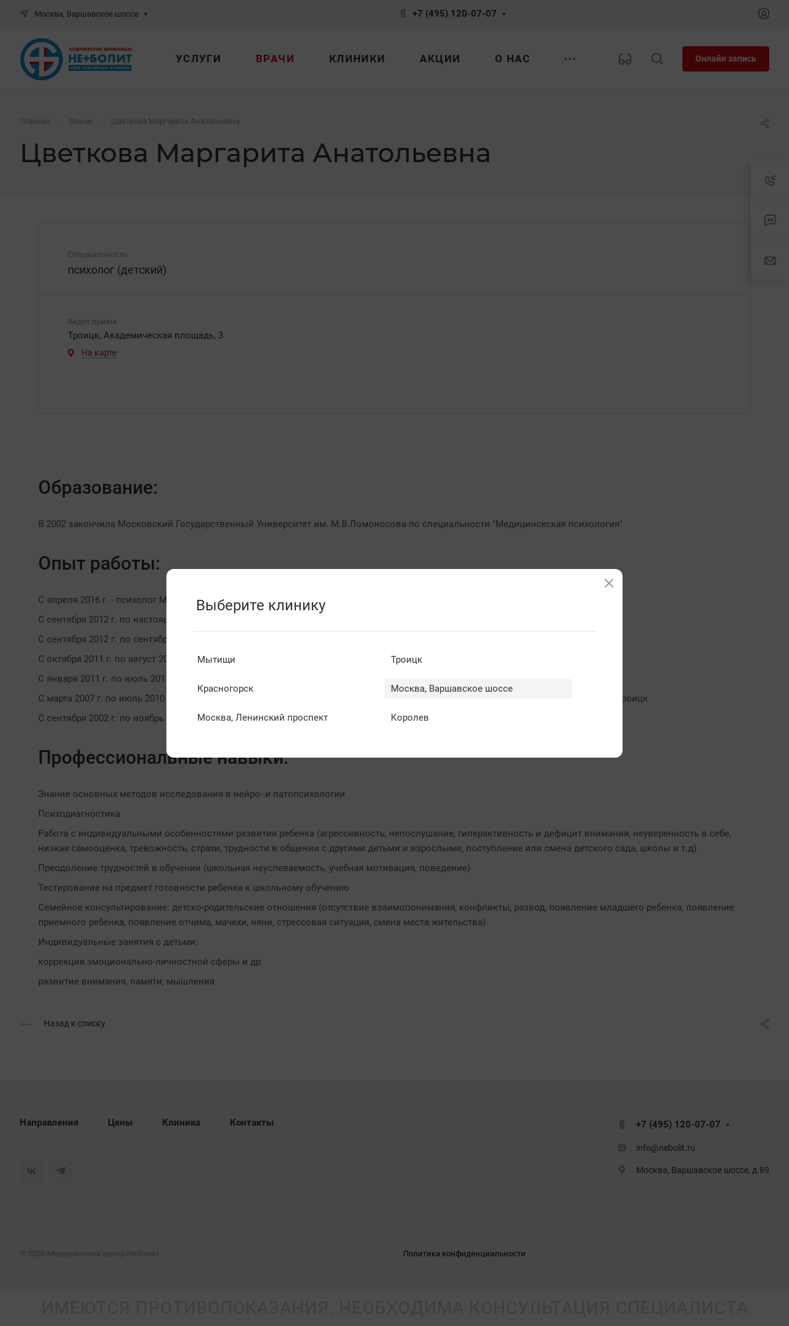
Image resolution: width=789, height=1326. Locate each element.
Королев (410, 717)
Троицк (406, 659)
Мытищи (216, 659)
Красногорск (225, 688)
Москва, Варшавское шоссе (452, 688)
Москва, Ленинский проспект (262, 717)
